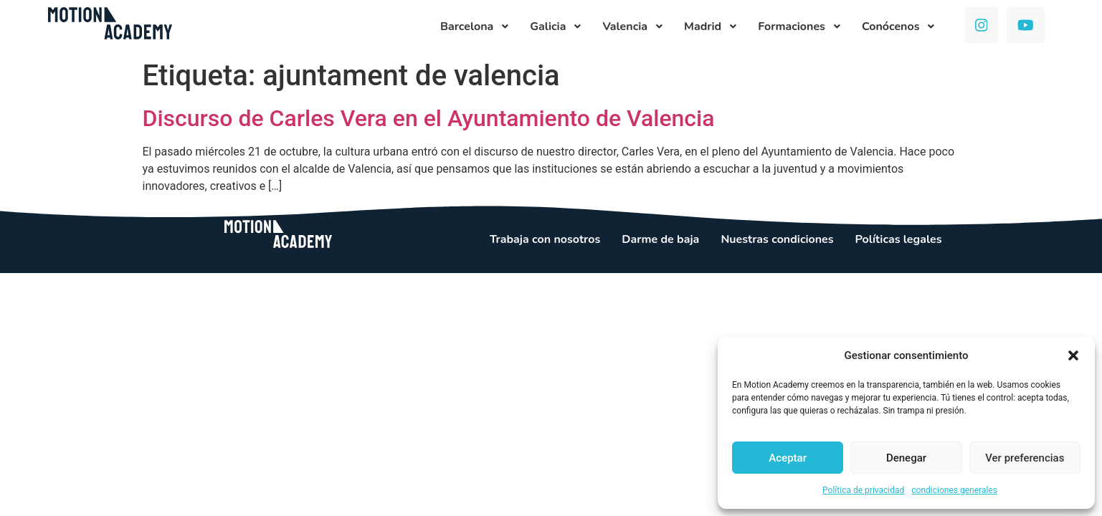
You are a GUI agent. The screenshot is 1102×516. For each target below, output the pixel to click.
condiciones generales (954, 490)
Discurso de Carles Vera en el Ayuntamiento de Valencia (429, 118)
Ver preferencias (1024, 458)
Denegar (906, 458)
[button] (1073, 355)
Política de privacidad (863, 490)
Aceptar (788, 458)
